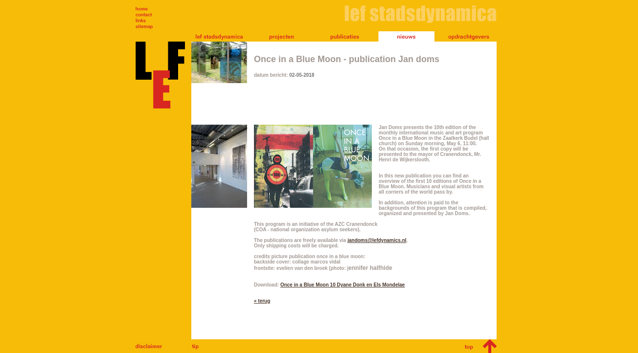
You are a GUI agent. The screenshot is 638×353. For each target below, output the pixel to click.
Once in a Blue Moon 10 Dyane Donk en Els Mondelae (342, 284)
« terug (262, 301)
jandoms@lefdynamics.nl (376, 240)
